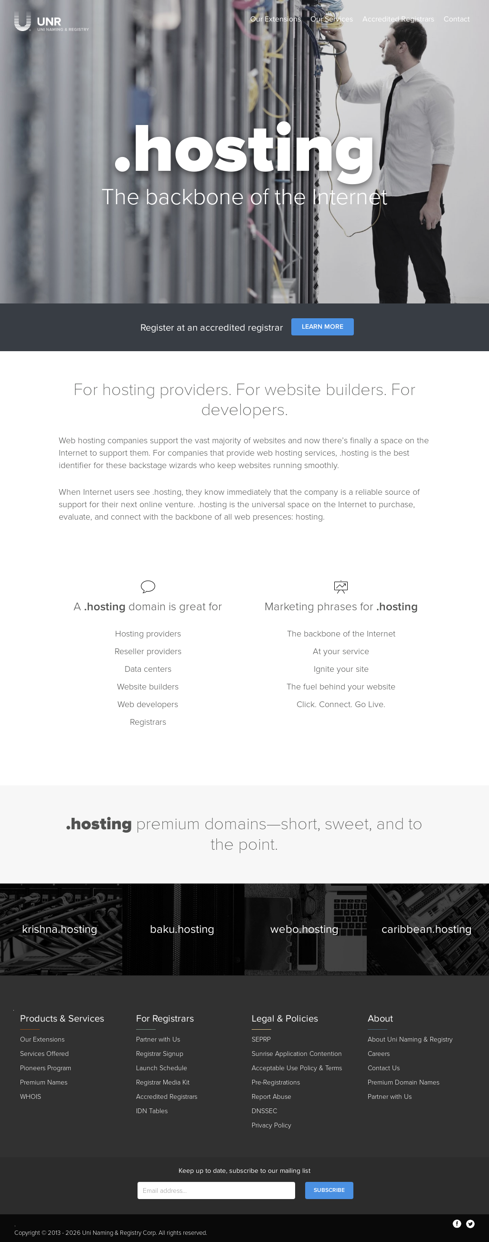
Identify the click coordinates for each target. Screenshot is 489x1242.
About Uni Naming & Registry (410, 1039)
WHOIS (30, 1097)
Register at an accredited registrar (211, 328)
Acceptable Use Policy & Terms (297, 1068)
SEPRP (261, 1039)
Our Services (331, 19)
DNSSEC (264, 1111)
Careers (379, 1054)
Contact (457, 19)
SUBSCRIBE (329, 1190)
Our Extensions (275, 19)
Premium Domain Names (403, 1082)
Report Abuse (271, 1097)
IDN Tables (152, 1111)
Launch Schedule (161, 1068)
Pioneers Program (45, 1068)
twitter (470, 1224)
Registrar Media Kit (163, 1082)
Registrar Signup (159, 1054)
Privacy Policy (271, 1125)
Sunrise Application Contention (297, 1054)
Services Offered (44, 1054)
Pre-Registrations (276, 1082)
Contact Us (384, 1068)
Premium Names (43, 1082)
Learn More (322, 327)
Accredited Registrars (398, 19)
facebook (457, 1224)
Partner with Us (158, 1039)
